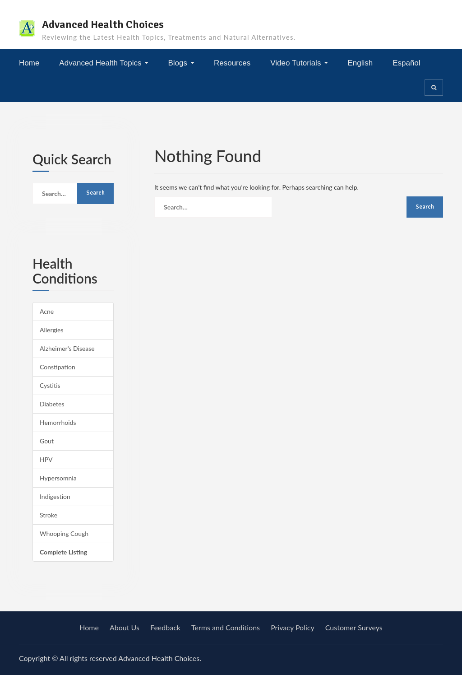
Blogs (177, 63)
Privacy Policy (292, 627)
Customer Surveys (354, 627)
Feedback (165, 627)
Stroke (48, 515)
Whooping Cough (64, 533)
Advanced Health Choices (103, 24)
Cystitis (50, 385)
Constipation (57, 367)
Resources (232, 63)
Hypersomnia (58, 478)
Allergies (51, 330)
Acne (47, 311)
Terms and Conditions (225, 627)
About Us (124, 627)
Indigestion (55, 496)
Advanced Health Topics (100, 63)
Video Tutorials (295, 63)
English (360, 63)
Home (29, 63)
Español (406, 63)
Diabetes (52, 404)
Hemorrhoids (58, 422)
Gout (47, 441)
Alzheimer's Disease (67, 348)
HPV (46, 459)
